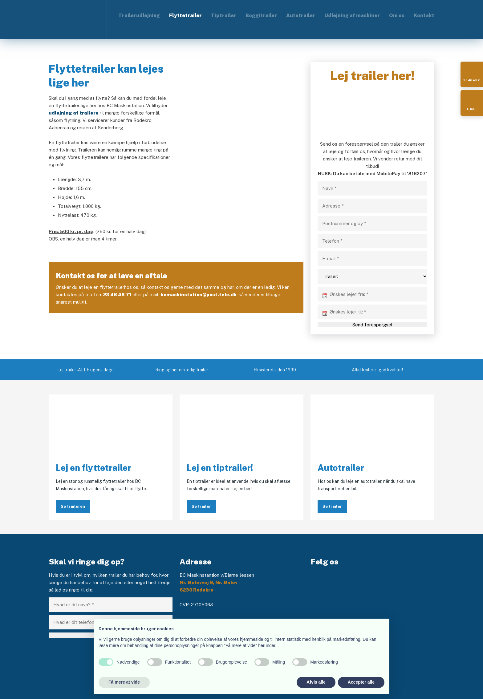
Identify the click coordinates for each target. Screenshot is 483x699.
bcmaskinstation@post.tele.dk (198, 294)
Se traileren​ (73, 506)
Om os (396, 15)
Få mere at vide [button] (124, 682)
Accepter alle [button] (361, 682)
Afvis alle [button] (315, 682)
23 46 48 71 (117, 294)
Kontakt (424, 15)
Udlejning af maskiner (352, 15)
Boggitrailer (261, 15)
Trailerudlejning (139, 15)
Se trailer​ (332, 506)
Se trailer (201, 506)
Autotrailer (300, 15)
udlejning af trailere (74, 112)
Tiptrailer (223, 15)
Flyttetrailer (185, 15)
